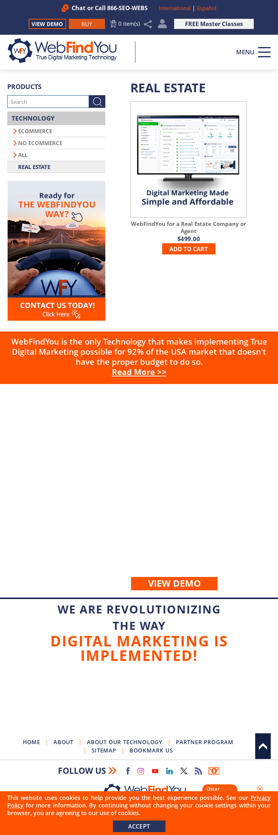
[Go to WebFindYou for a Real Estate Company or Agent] (188, 159)
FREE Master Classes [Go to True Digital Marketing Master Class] (214, 24)
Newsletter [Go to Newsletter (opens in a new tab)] (213, 771)
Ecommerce (35, 131)
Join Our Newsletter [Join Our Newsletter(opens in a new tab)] (139, 701)
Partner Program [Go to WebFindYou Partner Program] (204, 742)
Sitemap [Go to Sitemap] (104, 750)
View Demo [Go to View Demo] (47, 24)
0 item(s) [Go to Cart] (129, 23)
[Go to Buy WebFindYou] (87, 24)
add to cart (188, 249)
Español (206, 8)
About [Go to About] (63, 742)
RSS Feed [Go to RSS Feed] (198, 771)
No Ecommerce (40, 143)
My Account (162, 25)
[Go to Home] (66, 50)
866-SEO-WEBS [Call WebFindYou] (127, 8)
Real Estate (34, 166)
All (23, 155)
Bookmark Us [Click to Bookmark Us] (151, 750)
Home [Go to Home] (31, 742)
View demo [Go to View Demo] (174, 583)
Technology (33, 118)
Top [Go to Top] (263, 746)
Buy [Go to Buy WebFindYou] (139, 491)
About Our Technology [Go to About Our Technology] (125, 742)
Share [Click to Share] (148, 24)
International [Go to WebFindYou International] (175, 8)
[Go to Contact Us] (56, 251)
